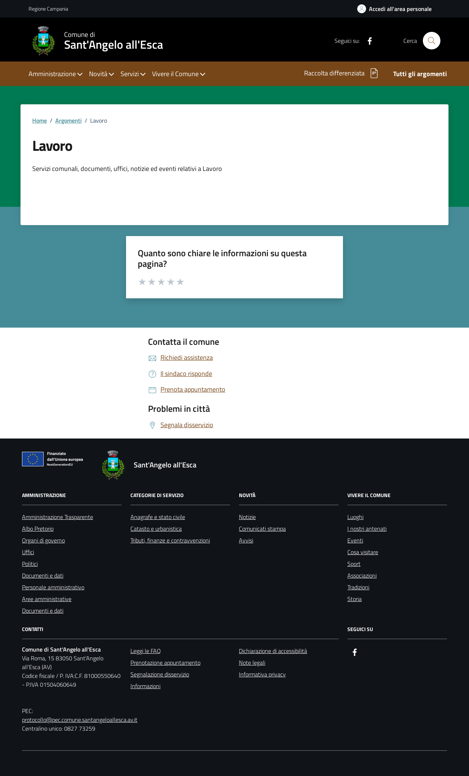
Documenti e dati (42, 575)
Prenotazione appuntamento (165, 662)
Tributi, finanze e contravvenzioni (170, 540)
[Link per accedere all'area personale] (394, 9)
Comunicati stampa (262, 528)
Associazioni (362, 575)
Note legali (252, 662)
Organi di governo (43, 540)
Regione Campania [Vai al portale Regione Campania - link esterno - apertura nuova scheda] (48, 8)
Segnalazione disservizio (159, 674)
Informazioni (145, 686)
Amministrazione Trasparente (57, 516)
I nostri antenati (367, 528)
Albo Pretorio (37, 528)
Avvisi (246, 540)
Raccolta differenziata (342, 73)
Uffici (28, 552)
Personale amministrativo (53, 587)
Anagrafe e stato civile (157, 516)
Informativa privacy (262, 674)
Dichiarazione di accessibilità (273, 650)
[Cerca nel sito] (431, 40)
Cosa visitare (362, 552)
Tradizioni (358, 587)
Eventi (355, 540)
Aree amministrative (46, 598)
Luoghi (355, 516)
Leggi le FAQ (145, 650)
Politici (30, 563)
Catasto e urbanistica (156, 528)
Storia (354, 598)
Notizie (247, 516)
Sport (354, 563)
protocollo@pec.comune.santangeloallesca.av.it (79, 719)
